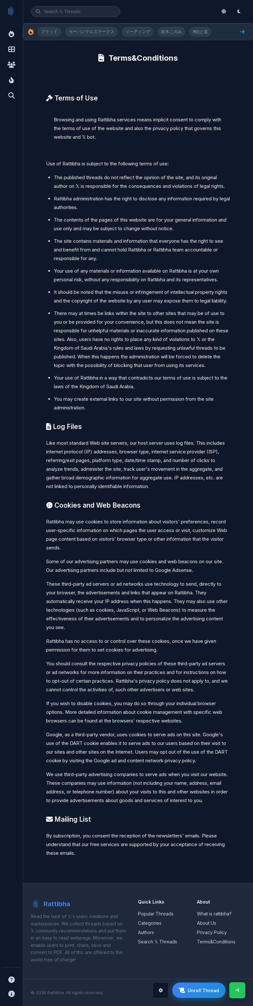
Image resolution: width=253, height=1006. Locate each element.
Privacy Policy (212, 932)
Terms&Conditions (216, 941)
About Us (206, 923)
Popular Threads (156, 913)
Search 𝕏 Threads (157, 941)
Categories (149, 923)
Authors (146, 932)
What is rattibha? (214, 913)
